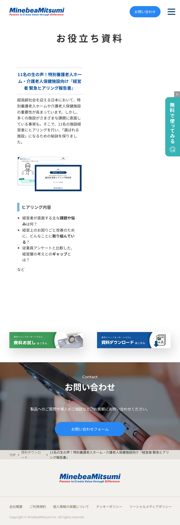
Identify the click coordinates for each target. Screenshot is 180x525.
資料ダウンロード (31, 455)
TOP (12, 454)
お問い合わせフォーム (90, 429)
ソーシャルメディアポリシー (150, 506)
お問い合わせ (145, 11)
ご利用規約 (38, 506)
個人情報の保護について (71, 506)
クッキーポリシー (109, 506)
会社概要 (15, 506)
